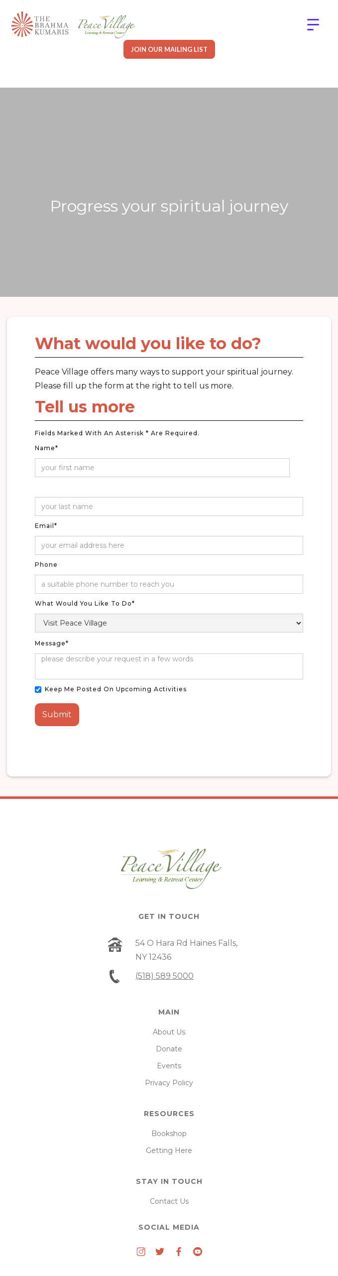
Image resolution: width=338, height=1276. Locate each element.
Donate (169, 1049)
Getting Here (169, 1150)
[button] (313, 25)
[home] (73, 24)
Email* (46, 525)
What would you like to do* (85, 603)
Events (169, 1066)
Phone (46, 564)
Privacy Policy (169, 1083)
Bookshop (169, 1134)
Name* (46, 448)
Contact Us (169, 1201)
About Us (169, 1032)
